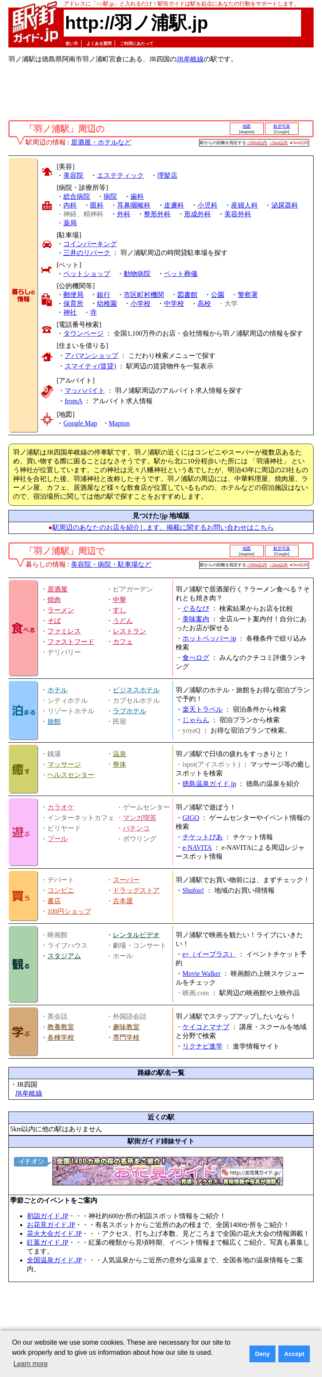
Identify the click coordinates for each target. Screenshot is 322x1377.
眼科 (97, 205)
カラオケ (60, 807)
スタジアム (64, 955)
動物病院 (137, 273)
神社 (70, 312)
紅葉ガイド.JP (47, 1242)
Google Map (80, 423)
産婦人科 (244, 205)
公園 (217, 294)
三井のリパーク (86, 252)
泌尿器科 (284, 205)
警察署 (248, 294)
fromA (73, 401)
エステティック (120, 175)
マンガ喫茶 (139, 817)
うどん (123, 620)
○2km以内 (278, 142)
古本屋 (123, 900)
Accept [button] (294, 1354)
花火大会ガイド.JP (54, 1233)
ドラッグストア (136, 890)
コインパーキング (90, 243)
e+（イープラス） (209, 954)
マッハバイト (85, 390)
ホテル (57, 690)
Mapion (119, 423)
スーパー (126, 879)
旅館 (54, 721)
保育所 (73, 303)
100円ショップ (69, 911)
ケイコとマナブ (205, 1026)
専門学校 (126, 1037)
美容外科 (237, 214)
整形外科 (157, 214)
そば (54, 620)
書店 (54, 900)
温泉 (119, 753)
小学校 (140, 303)
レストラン (129, 631)
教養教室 (60, 1026)
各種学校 (60, 1037)
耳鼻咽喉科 (134, 205)
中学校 (174, 303)
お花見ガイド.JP (51, 1224)
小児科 (207, 205)
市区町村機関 (144, 294)
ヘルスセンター (70, 774)
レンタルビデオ (136, 934)
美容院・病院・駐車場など (111, 564)
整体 (119, 764)
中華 (119, 599)
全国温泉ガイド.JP (54, 1260)
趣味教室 (126, 1026)
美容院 (73, 175)
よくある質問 (99, 43)
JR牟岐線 (190, 59)
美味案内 (195, 619)
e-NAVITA (197, 847)
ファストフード (70, 641)
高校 (204, 303)
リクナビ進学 (202, 1046)
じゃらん (195, 719)
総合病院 (76, 196)
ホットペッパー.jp (209, 638)
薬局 (70, 222)
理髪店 (167, 175)
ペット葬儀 (180, 273)
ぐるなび (195, 608)
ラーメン (60, 610)
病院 (110, 196)
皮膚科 (174, 205)
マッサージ (64, 764)
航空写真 (281, 126)
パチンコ (136, 828)
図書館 (187, 294)
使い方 (71, 43)
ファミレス (64, 631)
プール (57, 838)
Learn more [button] (30, 1363)
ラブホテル (129, 711)
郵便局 (73, 294)
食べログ (195, 657)
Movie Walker (201, 973)
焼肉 (54, 599)
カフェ (123, 641)
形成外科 (197, 214)
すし (119, 610)
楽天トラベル (202, 709)
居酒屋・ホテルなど (101, 142)
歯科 (137, 196)
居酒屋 (57, 589)
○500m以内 (257, 142)
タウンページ (83, 333)
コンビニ (60, 890)
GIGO (190, 817)
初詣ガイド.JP (47, 1215)
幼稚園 (107, 303)
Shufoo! (193, 890)
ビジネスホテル (136, 690)
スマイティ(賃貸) (90, 366)
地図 (246, 126)
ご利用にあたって (136, 43)
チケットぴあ (202, 837)
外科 (123, 214)
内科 (70, 205)
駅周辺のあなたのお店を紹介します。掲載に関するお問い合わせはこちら (163, 527)
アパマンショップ (91, 355)
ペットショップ (86, 273)
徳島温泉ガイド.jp (209, 783)
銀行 (103, 294)
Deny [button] (262, 1354)
